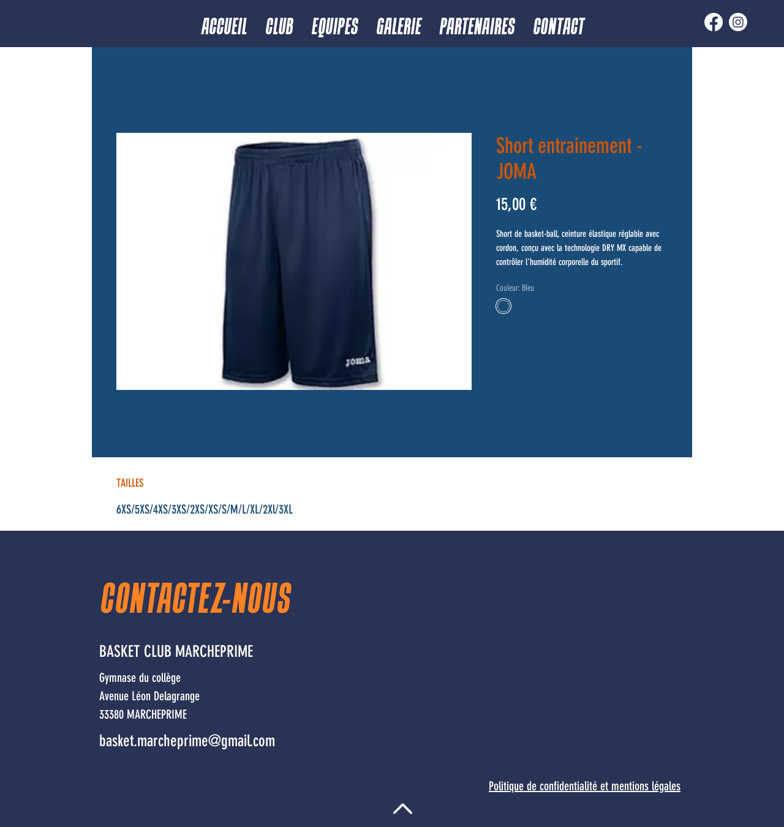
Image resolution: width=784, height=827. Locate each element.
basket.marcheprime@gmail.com (187, 741)
